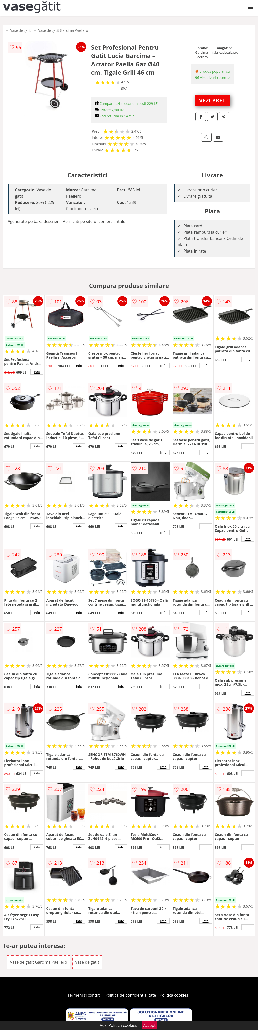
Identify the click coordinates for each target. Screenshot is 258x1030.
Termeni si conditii (84, 995)
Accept (149, 1025)
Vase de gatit (20, 30)
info (37, 372)
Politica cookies (174, 995)
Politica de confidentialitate (130, 995)
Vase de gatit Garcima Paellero (63, 30)
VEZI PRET (212, 100)
